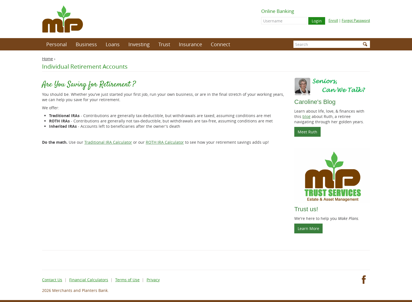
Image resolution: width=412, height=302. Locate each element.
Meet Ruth (309, 133)
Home (47, 58)
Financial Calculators (88, 279)
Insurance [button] (190, 44)
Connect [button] (220, 44)
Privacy (153, 279)
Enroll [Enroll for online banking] (333, 20)
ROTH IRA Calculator (165, 142)
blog (306, 116)
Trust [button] (164, 44)
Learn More (308, 228)
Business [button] (86, 44)
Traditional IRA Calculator (108, 142)
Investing (139, 44)
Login (317, 21)
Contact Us (52, 279)
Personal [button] (56, 44)
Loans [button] (113, 44)
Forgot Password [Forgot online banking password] (356, 20)
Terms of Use (127, 279)
